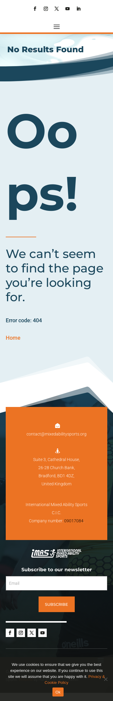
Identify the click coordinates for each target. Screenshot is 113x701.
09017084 (73, 520)
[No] (105, 679)
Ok (58, 692)
